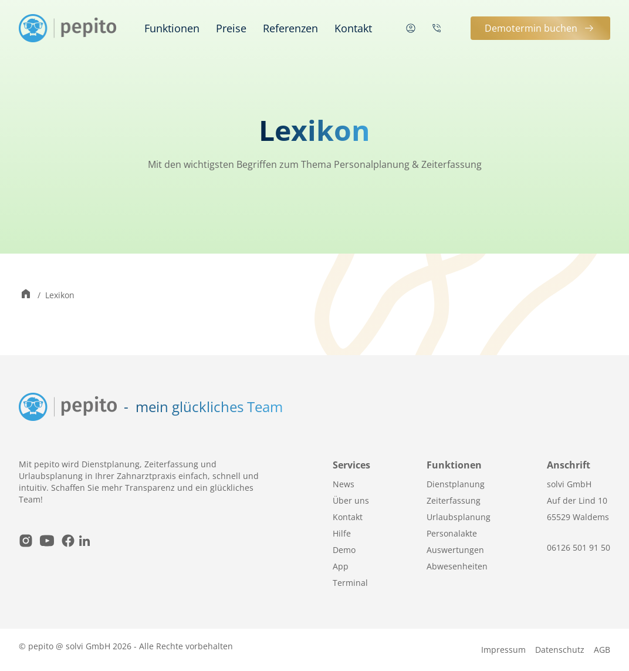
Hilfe (342, 533)
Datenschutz (559, 649)
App (341, 566)
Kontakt (353, 28)
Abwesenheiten (457, 566)
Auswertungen (455, 549)
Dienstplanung (456, 484)
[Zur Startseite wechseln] (26, 295)
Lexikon (60, 295)
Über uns (351, 500)
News (343, 484)
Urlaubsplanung (459, 516)
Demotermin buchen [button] (540, 28)
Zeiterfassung (454, 500)
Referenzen (290, 28)
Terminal (350, 582)
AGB (602, 649)
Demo (344, 549)
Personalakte (452, 533)
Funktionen (171, 28)
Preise (231, 28)
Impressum (503, 649)
